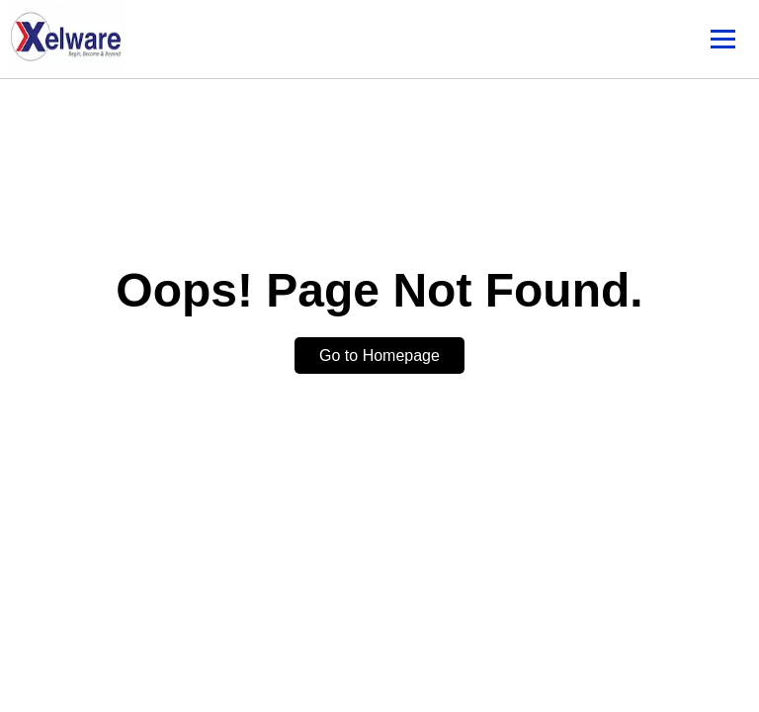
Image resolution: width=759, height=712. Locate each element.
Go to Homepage (379, 355)
